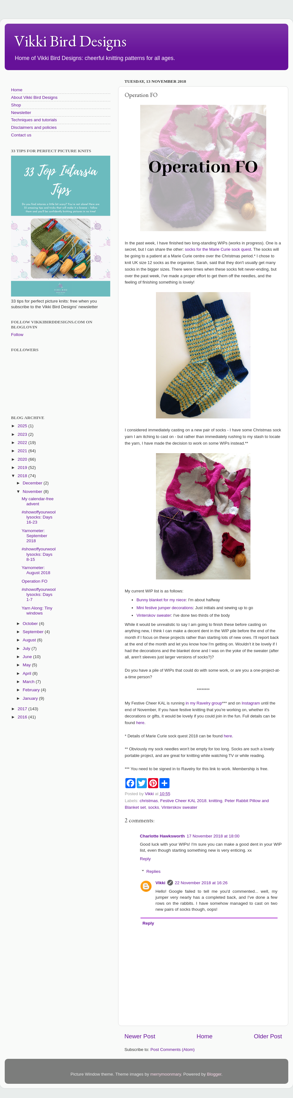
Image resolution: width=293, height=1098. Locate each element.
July (27, 648)
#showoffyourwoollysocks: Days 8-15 (39, 554)
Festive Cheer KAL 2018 (183, 800)
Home (204, 1036)
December (33, 483)
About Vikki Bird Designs (34, 97)
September (34, 631)
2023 (23, 434)
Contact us (21, 135)
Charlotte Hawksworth (162, 836)
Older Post (268, 1036)
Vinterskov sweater (153, 615)
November (33, 491)
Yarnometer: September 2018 (34, 535)
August (30, 640)
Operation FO (35, 581)
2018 (23, 475)
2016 (23, 717)
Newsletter (21, 112)
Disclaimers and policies (34, 127)
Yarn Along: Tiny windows (37, 610)
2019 (23, 467)
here (140, 722)
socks (153, 807)
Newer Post (139, 1036)
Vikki (160, 882)
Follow (17, 334)
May (27, 665)
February (32, 689)
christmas (149, 800)
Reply (145, 858)
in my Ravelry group (204, 703)
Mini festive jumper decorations (164, 607)
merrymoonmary (165, 1074)
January (31, 698)
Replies (153, 871)
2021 (23, 450)
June (28, 656)
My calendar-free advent (38, 501)
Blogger (214, 1074)
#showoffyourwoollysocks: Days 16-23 (39, 517)
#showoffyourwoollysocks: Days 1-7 (39, 594)
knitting (215, 800)
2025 (23, 425)
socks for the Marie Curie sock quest (218, 249)
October (31, 623)
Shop (16, 105)
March (29, 681)
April (27, 673)
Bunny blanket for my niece (161, 599)
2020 (23, 459)
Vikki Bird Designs (70, 41)
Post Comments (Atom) (173, 1049)
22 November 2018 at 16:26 (201, 882)
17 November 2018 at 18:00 (213, 836)
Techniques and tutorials (34, 119)
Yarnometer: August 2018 (36, 570)
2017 (23, 708)
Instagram (251, 703)
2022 (23, 442)
